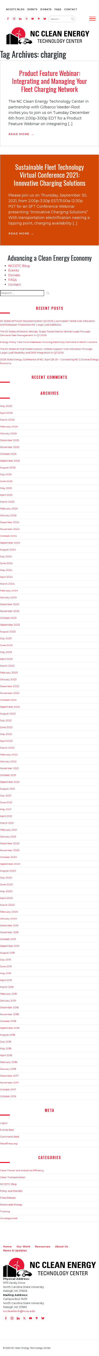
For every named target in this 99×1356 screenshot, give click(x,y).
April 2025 (6, 494)
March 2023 (7, 665)
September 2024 (10, 542)
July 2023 (6, 638)
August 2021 (7, 788)
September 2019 (9, 945)
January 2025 (8, 515)
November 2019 (9, 932)
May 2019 (5, 973)
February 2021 (8, 829)
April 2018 (6, 1055)
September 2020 (10, 863)
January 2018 (8, 1068)
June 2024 (6, 563)
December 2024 (9, 522)
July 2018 (5, 1041)
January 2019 (8, 1000)
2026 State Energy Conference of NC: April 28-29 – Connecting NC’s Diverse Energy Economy (49, 361)
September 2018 (10, 1027)
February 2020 (9, 911)
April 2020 (6, 898)
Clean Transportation (12, 1177)
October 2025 (8, 453)
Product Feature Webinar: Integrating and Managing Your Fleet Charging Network (49, 81)
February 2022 (9, 754)
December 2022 (9, 686)
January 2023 (8, 679)
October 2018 (8, 1021)
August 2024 (8, 549)
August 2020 (8, 870)
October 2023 (8, 617)
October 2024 (8, 535)
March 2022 (7, 747)
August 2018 (7, 1034)
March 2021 (7, 822)
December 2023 (9, 604)
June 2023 (6, 645)
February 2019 (8, 993)
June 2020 (6, 884)
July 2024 (6, 556)
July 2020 (6, 877)
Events (33, 9)
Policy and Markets (11, 1190)
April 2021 (6, 816)
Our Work (23, 1246)
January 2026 (8, 433)
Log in (3, 1122)
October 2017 (8, 1089)
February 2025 (8, 508)
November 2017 (9, 1082)
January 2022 (8, 761)
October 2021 (8, 775)
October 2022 (8, 699)
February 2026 (9, 426)
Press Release (7, 1197)
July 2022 (6, 720)
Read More (19, 134)
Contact (70, 9)
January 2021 (8, 836)
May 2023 (6, 652)
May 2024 (6, 570)
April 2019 (6, 980)
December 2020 (10, 843)
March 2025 (7, 501)
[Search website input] (58, 19)
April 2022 (6, 740)
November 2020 (10, 850)
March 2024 (7, 583)
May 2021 (5, 809)
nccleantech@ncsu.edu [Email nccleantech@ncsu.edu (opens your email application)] (19, 1311)
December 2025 (9, 440)
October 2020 (8, 857)
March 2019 (7, 986)
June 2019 (6, 966)
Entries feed (7, 1129)
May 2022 (6, 734)
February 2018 (8, 1062)
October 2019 (8, 939)
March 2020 (7, 904)
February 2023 (9, 672)
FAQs (58, 9)
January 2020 (8, 918)
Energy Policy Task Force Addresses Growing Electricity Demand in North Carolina (48, 342)
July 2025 (6, 474)
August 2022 (8, 713)
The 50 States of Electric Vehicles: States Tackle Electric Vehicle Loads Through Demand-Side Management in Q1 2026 (45, 333)
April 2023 (6, 658)
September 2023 (10, 624)
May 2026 (6, 406)
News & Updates (15, 1250)
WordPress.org (8, 1143)
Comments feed (9, 1136)
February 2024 (9, 590)
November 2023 (9, 611)
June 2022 (6, 727)
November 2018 (9, 1014)
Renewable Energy (11, 1204)
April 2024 (6, 576)
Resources (42, 1246)
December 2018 (9, 1007)
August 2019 (7, 952)
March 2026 (7, 419)
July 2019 (5, 959)
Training (5, 1211)
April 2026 (6, 412)
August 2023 (8, 631)
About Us (61, 1246)
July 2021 (5, 795)
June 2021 (6, 802)
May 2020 (6, 891)
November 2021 (9, 768)
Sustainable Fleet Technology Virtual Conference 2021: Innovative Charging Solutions (49, 175)
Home (7, 1246)
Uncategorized (8, 1218)
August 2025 (7, 467)
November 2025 (9, 447)
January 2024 (8, 597)
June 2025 (6, 481)
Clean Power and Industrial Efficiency (22, 1170)
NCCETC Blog (15, 9)
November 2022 (9, 693)
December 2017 (9, 1075)
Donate (46, 9)
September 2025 (10, 460)
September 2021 (9, 781)
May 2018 (6, 1048)
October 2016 (8, 1096)
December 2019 (9, 925)
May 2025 (6, 488)
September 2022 (10, 706)
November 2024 (10, 529)
